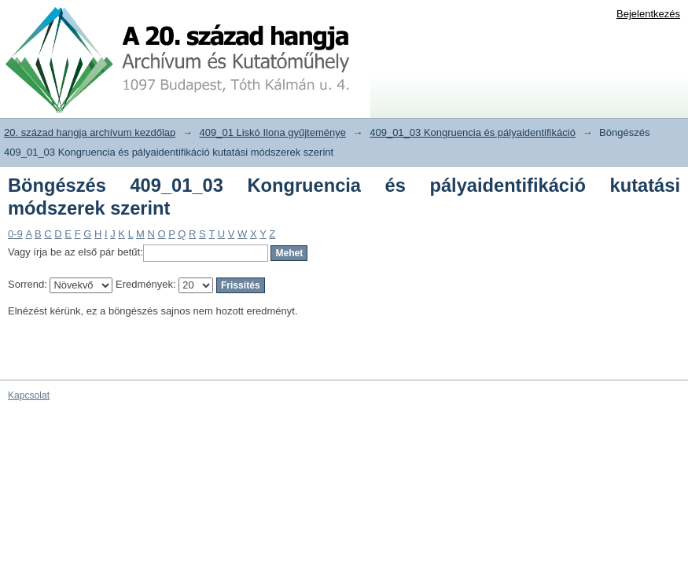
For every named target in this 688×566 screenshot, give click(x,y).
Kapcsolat (29, 395)
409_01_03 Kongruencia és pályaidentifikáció (473, 132)
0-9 (15, 234)
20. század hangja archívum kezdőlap (89, 132)
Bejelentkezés (648, 14)
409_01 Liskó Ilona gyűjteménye (273, 132)
